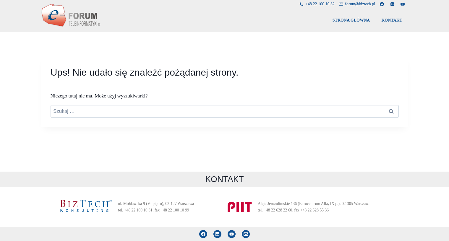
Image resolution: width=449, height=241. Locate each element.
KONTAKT (391, 20)
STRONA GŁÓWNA (351, 20)
